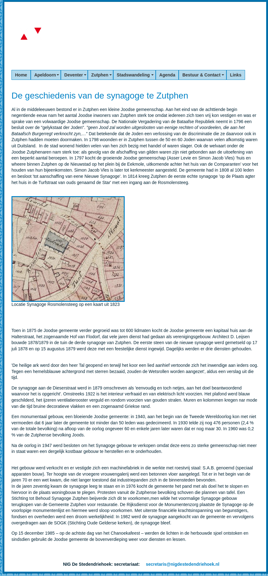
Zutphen (100, 74)
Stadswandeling (134, 74)
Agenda (167, 74)
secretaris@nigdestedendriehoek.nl (182, 564)
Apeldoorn (45, 74)
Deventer (74, 74)
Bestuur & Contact (202, 74)
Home (21, 74)
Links (236, 74)
